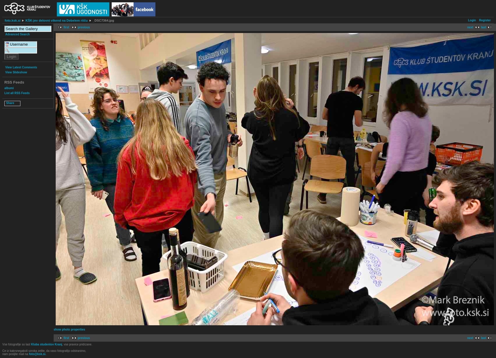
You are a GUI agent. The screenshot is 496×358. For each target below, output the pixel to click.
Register (485, 20)
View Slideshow (16, 72)
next (470, 27)
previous (84, 27)
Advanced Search (17, 34)
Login (472, 20)
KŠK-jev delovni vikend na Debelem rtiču (56, 20)
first (66, 27)
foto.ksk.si (12, 20)
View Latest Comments (21, 67)
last (483, 27)
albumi (9, 88)
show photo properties (69, 329)
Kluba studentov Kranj (46, 344)
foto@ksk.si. (37, 354)
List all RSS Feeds (17, 93)
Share (10, 103)
